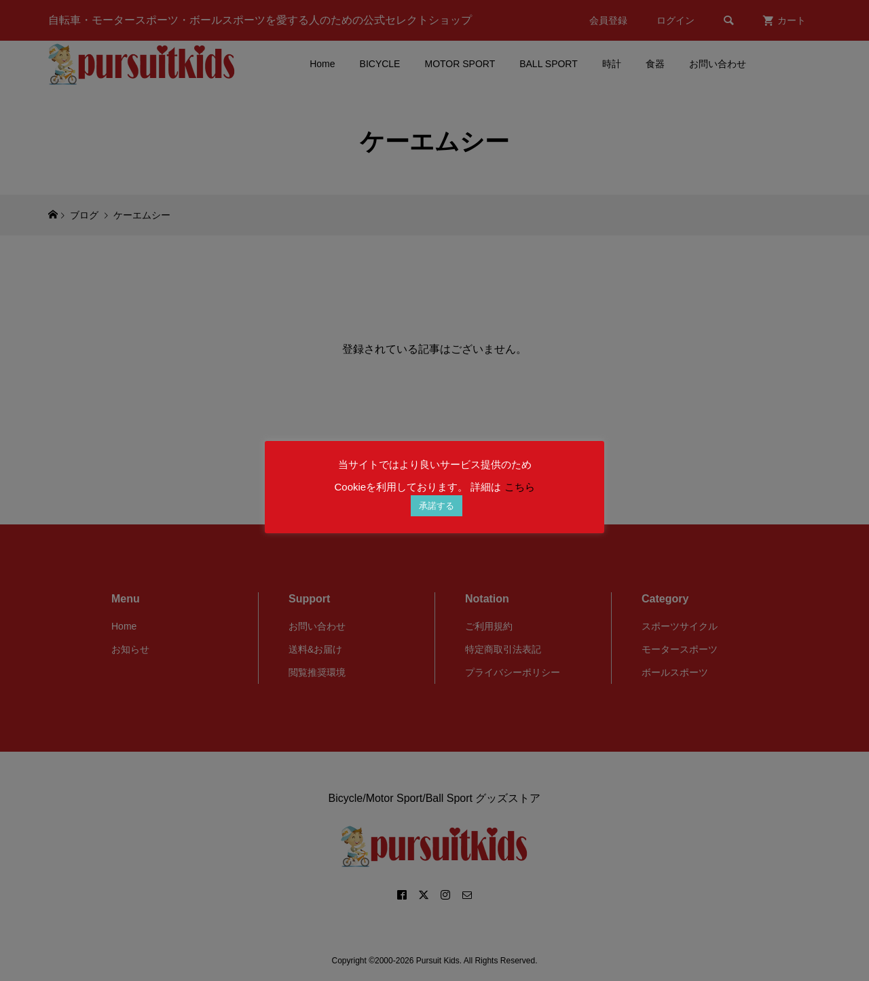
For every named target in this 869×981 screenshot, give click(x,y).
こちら (519, 487)
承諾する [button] (436, 506)
